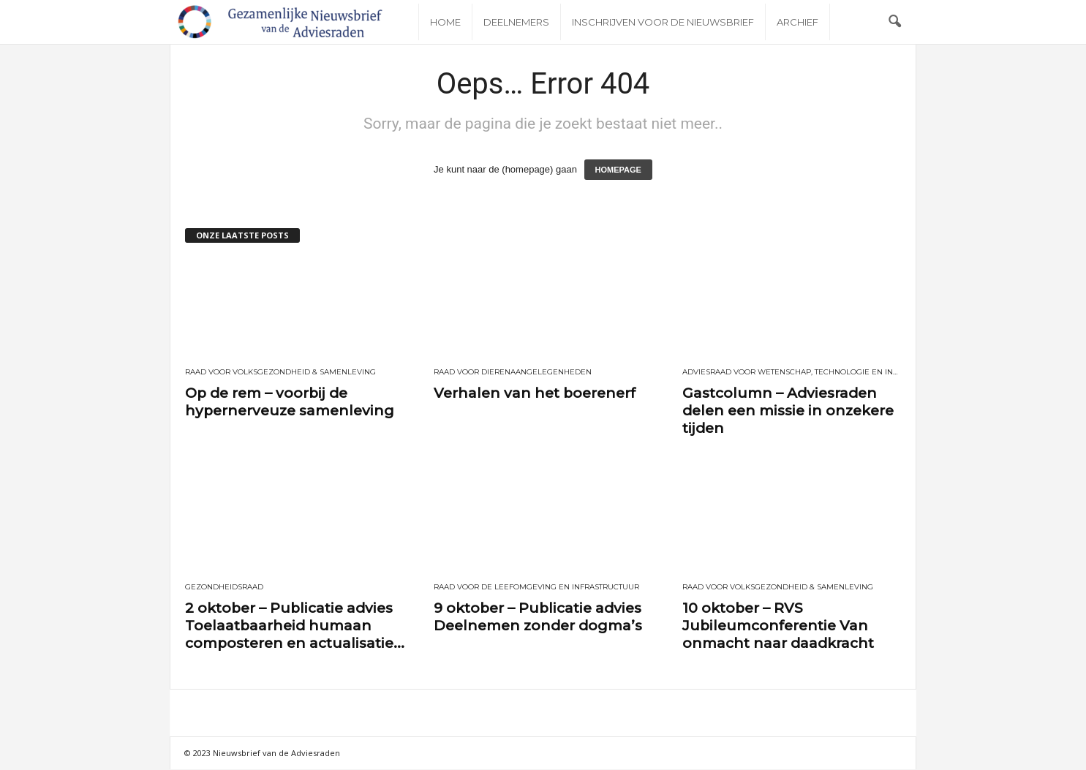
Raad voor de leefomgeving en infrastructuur (536, 588)
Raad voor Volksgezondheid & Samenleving (280, 373)
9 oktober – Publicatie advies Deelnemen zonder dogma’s (538, 617)
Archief (797, 22)
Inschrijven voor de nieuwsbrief (663, 22)
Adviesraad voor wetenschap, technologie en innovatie (792, 373)
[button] (894, 22)
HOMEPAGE (618, 170)
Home (445, 22)
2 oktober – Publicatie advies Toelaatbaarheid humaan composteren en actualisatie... (294, 626)
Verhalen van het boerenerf (535, 393)
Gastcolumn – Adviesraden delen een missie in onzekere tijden (788, 411)
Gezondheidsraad (224, 588)
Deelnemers (516, 22)
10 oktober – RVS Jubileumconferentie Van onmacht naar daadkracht (778, 626)
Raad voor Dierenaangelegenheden (513, 373)
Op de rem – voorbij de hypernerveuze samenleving (289, 402)
